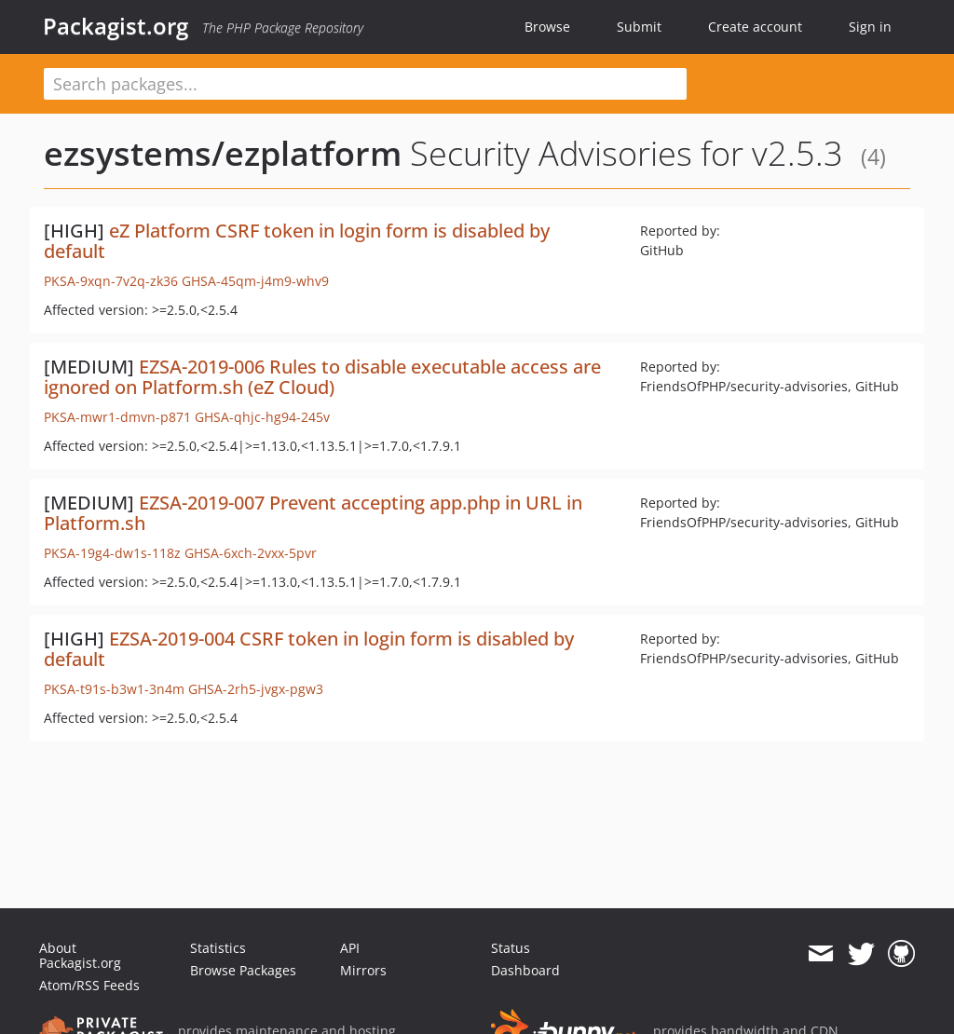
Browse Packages (243, 970)
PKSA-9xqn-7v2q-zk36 (111, 281)
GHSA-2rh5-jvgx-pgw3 (255, 689)
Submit (639, 26)
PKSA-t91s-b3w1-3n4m (114, 689)
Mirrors (363, 970)
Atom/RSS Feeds (89, 985)
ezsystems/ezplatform (223, 153)
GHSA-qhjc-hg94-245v (262, 417)
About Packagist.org (80, 955)
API (350, 948)
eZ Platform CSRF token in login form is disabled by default (297, 241)
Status (510, 948)
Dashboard (525, 970)
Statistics (218, 948)
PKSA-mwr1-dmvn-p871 (117, 417)
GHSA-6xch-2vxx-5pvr (250, 553)
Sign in (870, 26)
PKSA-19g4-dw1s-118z (112, 553)
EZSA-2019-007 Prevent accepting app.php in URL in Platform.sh (313, 513)
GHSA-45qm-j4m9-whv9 (255, 281)
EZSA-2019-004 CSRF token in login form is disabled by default (309, 649)
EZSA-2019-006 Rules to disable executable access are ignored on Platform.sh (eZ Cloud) (322, 377)
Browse (547, 26)
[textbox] (365, 84)
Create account (755, 26)
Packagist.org (115, 26)
